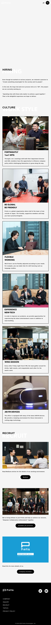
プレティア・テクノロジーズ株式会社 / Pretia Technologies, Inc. (6, 3)
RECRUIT (6, 605)
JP (43, 3)
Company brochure (25, 571)
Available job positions (25, 525)
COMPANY (6, 599)
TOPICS (5, 608)
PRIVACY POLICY (9, 611)
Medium (25, 477)
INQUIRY (6, 602)
